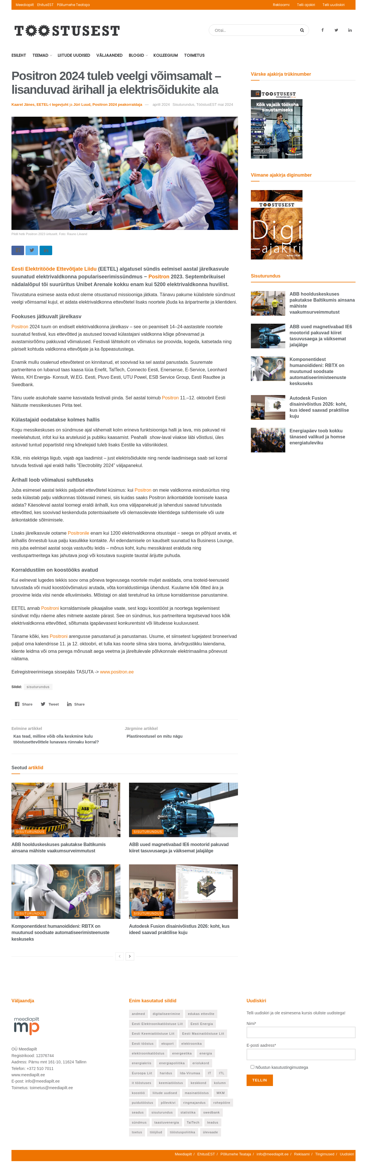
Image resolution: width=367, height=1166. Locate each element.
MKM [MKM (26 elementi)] (220, 1097)
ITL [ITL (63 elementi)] (222, 1078)
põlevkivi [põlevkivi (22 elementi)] (168, 1107)
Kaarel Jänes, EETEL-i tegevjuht (40, 104)
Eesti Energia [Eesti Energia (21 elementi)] (202, 1028)
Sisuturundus (30, 836)
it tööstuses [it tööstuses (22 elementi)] (141, 1088)
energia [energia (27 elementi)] (206, 1058)
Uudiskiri (347, 1159)
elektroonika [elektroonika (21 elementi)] (191, 1048)
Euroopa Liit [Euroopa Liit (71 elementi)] (142, 1078)
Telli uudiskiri (334, 4)
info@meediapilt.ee (272, 1159)
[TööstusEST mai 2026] (276, 123)
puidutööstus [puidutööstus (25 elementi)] (142, 1107)
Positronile (79, 534)
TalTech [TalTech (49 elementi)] (193, 1127)
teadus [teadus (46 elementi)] (212, 1127)
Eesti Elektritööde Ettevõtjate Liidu (54, 270)
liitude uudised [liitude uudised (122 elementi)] (165, 1097)
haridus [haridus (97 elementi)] (166, 1078)
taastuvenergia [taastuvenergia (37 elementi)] (167, 1127)
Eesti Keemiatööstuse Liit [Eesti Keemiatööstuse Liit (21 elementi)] (153, 1038)
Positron (159, 278)
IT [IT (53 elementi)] (209, 1078)
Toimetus (194, 55)
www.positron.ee (117, 673)
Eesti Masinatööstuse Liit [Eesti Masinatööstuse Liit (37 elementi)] (203, 1038)
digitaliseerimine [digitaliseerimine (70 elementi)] (166, 1019)
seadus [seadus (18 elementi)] (138, 1117)
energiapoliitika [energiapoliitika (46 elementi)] (172, 1068)
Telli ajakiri (306, 4)
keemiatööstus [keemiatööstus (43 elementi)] (171, 1088)
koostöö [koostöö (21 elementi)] (138, 1097)
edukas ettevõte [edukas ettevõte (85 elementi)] (201, 1019)
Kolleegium (165, 55)
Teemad (40, 55)
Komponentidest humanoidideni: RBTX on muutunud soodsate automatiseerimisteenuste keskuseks (60, 937)
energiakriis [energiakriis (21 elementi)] (141, 1068)
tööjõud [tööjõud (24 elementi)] (156, 1137)
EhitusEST (45, 4)
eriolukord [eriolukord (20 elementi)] (200, 1068)
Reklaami (281, 4)
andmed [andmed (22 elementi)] (138, 1019)
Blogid (136, 55)
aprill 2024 (161, 104)
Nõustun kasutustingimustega (281, 1072)
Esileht (18, 55)
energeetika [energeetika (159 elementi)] (182, 1058)
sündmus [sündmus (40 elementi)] (139, 1127)
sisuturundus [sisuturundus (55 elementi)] (162, 1117)
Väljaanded (109, 55)
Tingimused (324, 1159)
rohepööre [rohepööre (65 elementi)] (221, 1107)
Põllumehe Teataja (73, 4)
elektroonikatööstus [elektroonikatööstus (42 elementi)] (148, 1058)
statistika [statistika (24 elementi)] (188, 1117)
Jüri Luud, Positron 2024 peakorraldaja (107, 104)
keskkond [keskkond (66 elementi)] (198, 1088)
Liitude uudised (74, 55)
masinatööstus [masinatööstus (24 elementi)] (197, 1097)
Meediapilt (25, 4)
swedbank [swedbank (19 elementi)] (211, 1117)
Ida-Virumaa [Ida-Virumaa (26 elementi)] (190, 1078)
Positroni (50, 609)
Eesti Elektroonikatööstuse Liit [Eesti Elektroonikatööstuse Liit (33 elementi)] (157, 1028)
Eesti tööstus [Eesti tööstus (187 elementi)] (143, 1048)
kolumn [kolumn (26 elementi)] (220, 1088)
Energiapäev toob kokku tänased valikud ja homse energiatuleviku (317, 436)
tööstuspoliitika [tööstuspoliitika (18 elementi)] (182, 1137)
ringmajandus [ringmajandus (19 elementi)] (194, 1107)
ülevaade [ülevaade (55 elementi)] (210, 1137)
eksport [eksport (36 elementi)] (167, 1048)
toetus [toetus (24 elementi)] (137, 1137)
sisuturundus (38, 688)
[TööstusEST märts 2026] (276, 224)
